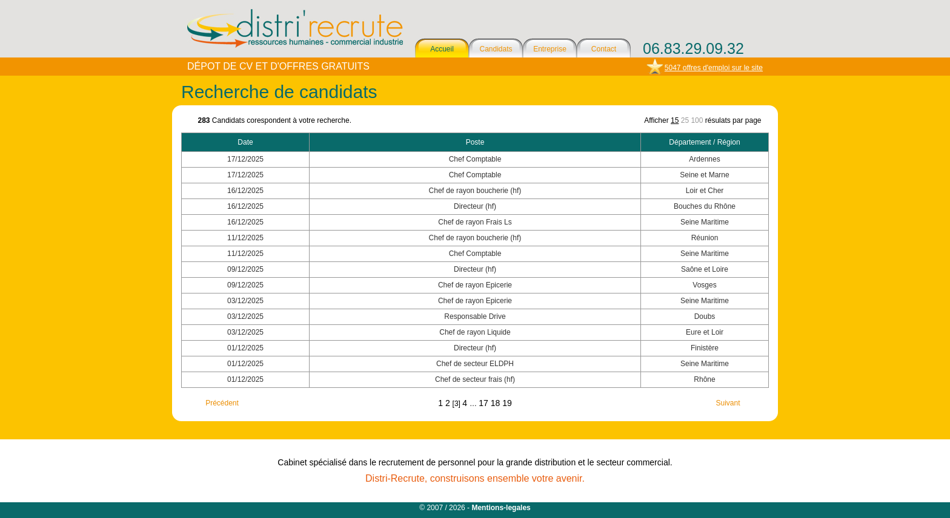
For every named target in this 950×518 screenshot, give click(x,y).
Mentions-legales (500, 507)
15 (675, 120)
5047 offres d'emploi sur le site (714, 68)
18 (496, 403)
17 (484, 403)
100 (697, 120)
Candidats (495, 49)
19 (507, 403)
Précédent (222, 403)
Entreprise (549, 49)
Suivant (728, 403)
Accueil (442, 49)
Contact (603, 49)
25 (685, 120)
